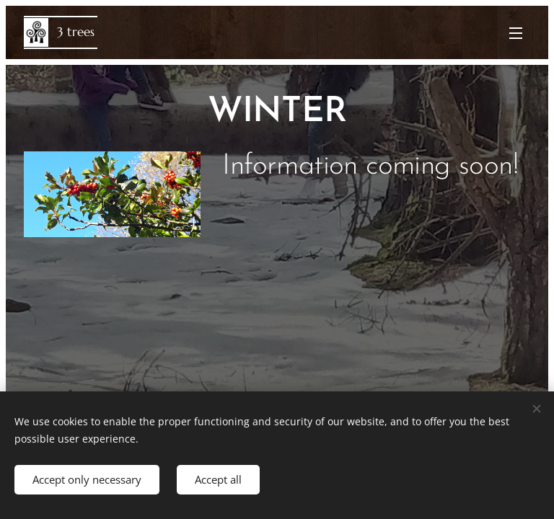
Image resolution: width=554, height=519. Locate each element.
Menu (515, 33)
